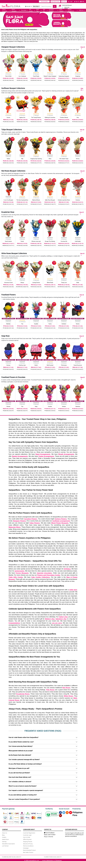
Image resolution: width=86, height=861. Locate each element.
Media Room (5, 839)
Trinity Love (64, 282)
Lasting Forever (36, 282)
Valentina (77, 406)
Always (22, 282)
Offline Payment (27, 839)
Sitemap (4, 841)
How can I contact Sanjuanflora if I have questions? (24, 799)
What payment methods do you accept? (21, 751)
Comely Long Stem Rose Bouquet (64, 200)
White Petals (50, 282)
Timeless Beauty (64, 117)
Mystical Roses (36, 200)
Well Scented (50, 365)
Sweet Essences (78, 365)
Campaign (26, 848)
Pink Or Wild (8, 76)
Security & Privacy (28, 843)
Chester (8, 406)
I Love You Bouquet (8, 200)
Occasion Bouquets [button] (53, 10)
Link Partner (5, 845)
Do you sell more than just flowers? (19, 773)
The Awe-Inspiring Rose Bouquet (22, 200)
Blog (3, 835)
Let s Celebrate (22, 76)
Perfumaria (64, 365)
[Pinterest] (70, 812)
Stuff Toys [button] (39, 10)
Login (70, 1)
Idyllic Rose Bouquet (50, 200)
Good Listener (8, 241)
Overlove (78, 200)
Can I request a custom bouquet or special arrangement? (26, 790)
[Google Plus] (60, 815)
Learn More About (29, 829)
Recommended (44, 1)
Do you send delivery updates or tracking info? (23, 795)
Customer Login (27, 835)
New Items (64, 1)
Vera (78, 117)
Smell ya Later (22, 365)
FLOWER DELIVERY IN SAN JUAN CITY (11, 856)
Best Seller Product (55, 1)
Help (82, 1)
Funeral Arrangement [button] (73, 10)
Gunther (50, 406)
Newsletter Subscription (8, 843)
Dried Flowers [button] (63, 10)
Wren (50, 158)
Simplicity (77, 76)
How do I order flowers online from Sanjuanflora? (23, 737)
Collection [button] (82, 10)
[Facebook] (60, 812)
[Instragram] (67, 812)
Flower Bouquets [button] (6, 10)
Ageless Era (22, 117)
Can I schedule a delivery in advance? (20, 782)
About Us (4, 832)
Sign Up (77, 1)
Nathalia (8, 324)
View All (82, 47)
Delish (36, 365)
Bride (77, 282)
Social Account (63, 808)
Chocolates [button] (24, 10)
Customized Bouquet (67, 5)
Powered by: (76, 808)
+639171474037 (51, 834)
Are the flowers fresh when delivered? (20, 755)
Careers (4, 837)
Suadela (36, 324)
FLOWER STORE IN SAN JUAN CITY (53, 856)
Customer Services (71, 829)
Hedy (36, 406)
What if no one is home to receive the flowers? (23, 786)
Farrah (22, 241)
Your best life (64, 241)
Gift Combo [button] (32, 10)
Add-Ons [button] (45, 10)
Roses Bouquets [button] (16, 10)
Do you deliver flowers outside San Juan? (21, 742)
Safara (8, 158)
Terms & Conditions (28, 845)
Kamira (77, 324)
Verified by (48, 808)
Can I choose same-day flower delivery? (21, 746)
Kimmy (77, 158)
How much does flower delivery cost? (20, 777)
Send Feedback (49, 832)
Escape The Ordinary (50, 241)
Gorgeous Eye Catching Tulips (36, 159)
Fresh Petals (36, 76)
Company (5, 829)
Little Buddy (78, 241)
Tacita (49, 324)
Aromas (8, 365)
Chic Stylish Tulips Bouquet (63, 159)
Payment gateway (7, 808)
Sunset (8, 117)
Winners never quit (36, 241)
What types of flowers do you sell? (19, 768)
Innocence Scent (8, 282)
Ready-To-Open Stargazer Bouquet (50, 76)
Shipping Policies (27, 841)
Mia (22, 158)
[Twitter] (63, 812)
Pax (22, 324)
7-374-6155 (50, 836)
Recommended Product (29, 850)
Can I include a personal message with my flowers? (24, 759)
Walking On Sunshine (50, 117)
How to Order (26, 837)
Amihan (64, 406)
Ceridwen (64, 324)
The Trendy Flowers (36, 117)
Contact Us (47, 829)
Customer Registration (29, 832)
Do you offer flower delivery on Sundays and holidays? (25, 764)
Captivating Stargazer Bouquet (64, 76)
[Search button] (54, 6)
